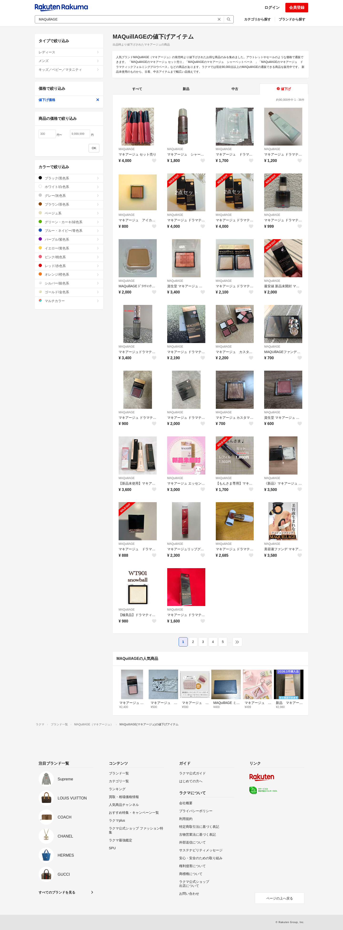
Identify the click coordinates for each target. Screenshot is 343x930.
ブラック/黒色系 (69, 178)
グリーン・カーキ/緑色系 (69, 222)
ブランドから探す (292, 19)
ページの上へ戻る (279, 898)
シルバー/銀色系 (69, 283)
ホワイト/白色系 (69, 187)
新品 (186, 89)
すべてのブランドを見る (57, 892)
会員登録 (296, 7)
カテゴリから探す (257, 19)
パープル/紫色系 (69, 239)
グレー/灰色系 (69, 195)
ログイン (272, 7)
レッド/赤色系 (69, 266)
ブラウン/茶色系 (69, 204)
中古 (235, 89)
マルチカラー (69, 301)
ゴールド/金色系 (69, 292)
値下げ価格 (69, 100)
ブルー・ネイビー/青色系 (69, 230)
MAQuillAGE (127, 149)
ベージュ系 (69, 213)
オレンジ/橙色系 (69, 274)
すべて (137, 89)
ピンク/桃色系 (69, 257)
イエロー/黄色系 (69, 248)
